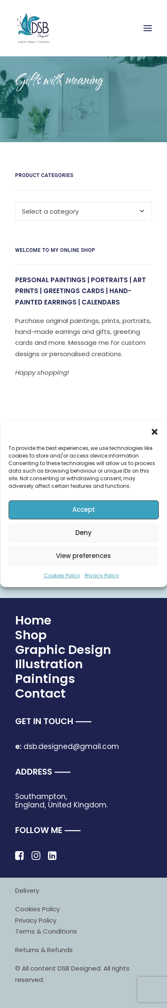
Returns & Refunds (44, 949)
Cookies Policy (62, 575)
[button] (154, 431)
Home (33, 620)
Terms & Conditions (46, 931)
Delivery (27, 890)
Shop (31, 635)
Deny (83, 532)
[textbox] (83, 211)
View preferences (83, 555)
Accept (83, 509)
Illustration (49, 664)
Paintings (45, 678)
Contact (40, 693)
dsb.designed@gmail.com (67, 746)
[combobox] (83, 211)
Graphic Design (63, 649)
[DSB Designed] (38, 28)
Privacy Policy (102, 575)
